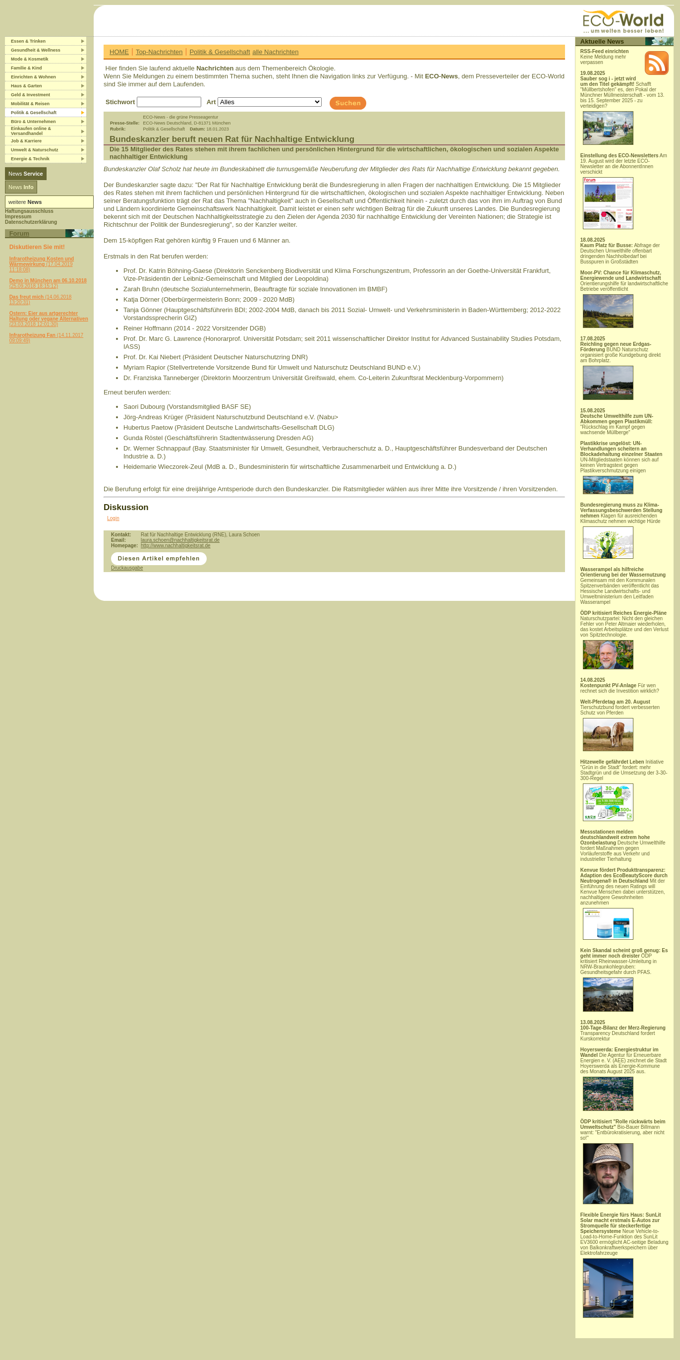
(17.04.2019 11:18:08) (41, 264)
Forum (19, 233)
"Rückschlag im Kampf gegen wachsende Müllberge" (616, 424)
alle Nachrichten (275, 52)
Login (113, 518)
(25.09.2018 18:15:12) (48, 283)
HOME (119, 52)
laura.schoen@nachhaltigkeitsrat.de (180, 540)
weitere (25, 202)
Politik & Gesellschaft (219, 52)
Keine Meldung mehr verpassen (604, 57)
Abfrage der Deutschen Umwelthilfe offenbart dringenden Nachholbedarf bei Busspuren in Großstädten (620, 253)
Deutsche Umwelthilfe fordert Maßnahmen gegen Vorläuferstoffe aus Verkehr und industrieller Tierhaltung (623, 845)
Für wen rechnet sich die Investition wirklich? (619, 688)
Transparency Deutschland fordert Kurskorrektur (623, 1033)
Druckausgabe (127, 568)
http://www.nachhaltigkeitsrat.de (176, 545)
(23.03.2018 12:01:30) (48, 319)
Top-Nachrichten (159, 52)
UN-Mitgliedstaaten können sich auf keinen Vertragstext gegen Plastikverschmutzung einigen (621, 467)
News (25, 174)
